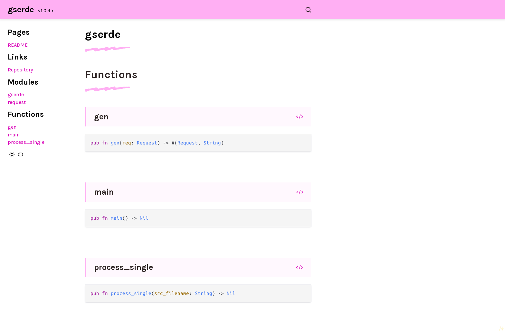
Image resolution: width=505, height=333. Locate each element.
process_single (26, 142)
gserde (21, 9)
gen (12, 127)
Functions (111, 74)
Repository (20, 70)
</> (299, 116)
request (17, 102)
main (14, 135)
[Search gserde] (202, 9)
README (18, 45)
